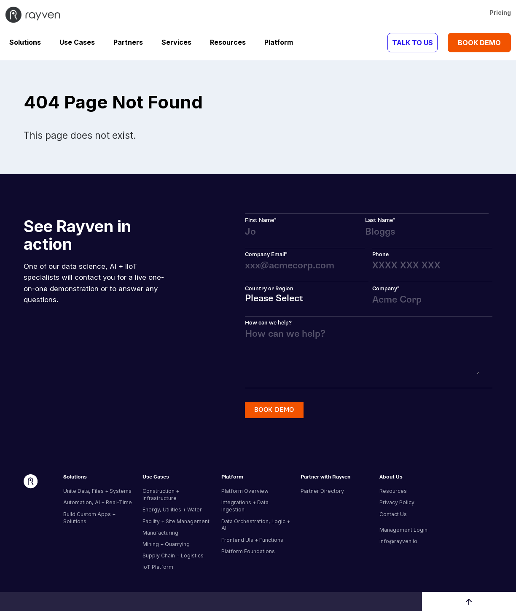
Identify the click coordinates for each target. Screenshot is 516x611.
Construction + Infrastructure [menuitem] (160, 494)
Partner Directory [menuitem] (322, 491)
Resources (228, 42)
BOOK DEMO (479, 42)
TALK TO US (412, 42)
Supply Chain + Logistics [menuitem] (173, 555)
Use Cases (77, 42)
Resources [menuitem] (393, 491)
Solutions (25, 42)
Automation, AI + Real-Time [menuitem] (97, 502)
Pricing (500, 12)
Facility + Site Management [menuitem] (176, 521)
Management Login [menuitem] (403, 530)
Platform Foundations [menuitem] (248, 551)
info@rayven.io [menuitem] (398, 541)
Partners (128, 42)
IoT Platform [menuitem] (157, 567)
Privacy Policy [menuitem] (396, 502)
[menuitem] (415, 523)
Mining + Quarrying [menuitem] (166, 544)
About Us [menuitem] (391, 477)
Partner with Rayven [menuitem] (325, 477)
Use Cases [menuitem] (155, 477)
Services (176, 42)
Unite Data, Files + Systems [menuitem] (97, 491)
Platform (278, 42)
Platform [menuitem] (232, 477)
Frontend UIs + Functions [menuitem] (252, 540)
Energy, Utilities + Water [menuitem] (172, 509)
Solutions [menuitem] (75, 477)
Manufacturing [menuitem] (160, 533)
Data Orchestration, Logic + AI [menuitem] (255, 525)
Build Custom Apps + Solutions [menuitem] (89, 517)
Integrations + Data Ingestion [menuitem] (245, 506)
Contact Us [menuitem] (393, 514)
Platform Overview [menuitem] (245, 491)
